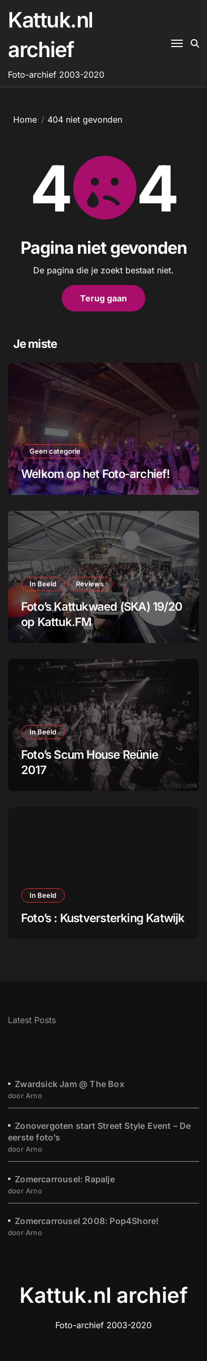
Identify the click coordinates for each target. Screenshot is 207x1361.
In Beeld (42, 584)
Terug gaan (103, 298)
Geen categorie (55, 451)
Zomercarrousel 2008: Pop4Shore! (87, 1221)
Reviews (90, 584)
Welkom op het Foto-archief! (95, 474)
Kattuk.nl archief (103, 1295)
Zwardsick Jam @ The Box (69, 1084)
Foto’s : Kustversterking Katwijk (103, 918)
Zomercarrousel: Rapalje (65, 1179)
